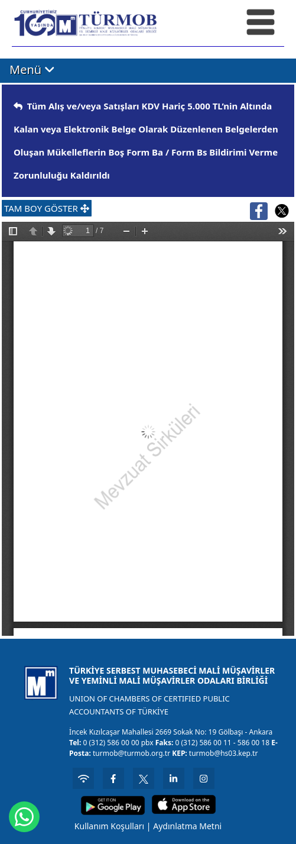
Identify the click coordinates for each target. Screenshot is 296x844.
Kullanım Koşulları (109, 826)
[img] (18, 106)
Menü (32, 70)
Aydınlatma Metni (187, 826)
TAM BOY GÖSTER (46, 208)
